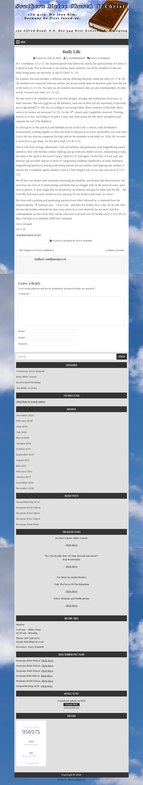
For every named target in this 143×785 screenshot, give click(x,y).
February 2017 (24, 471)
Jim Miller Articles (26, 388)
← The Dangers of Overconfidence (35, 250)
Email (21, 337)
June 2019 (21, 426)
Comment (24, 293)
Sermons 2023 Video (27, 524)
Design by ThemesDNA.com (71, 780)
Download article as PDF (29, 235)
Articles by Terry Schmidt (77, 240)
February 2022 (24, 421)
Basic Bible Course (26, 376)
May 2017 (21, 466)
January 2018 (23, 443)
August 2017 (23, 460)
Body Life (71, 51)
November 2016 (25, 488)
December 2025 (25, 415)
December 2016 (25, 482)
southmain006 (77, 58)
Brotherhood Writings (28, 382)
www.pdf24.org (71, 708)
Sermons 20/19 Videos (28, 507)
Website (23, 344)
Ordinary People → (116, 250)
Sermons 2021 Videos (28, 513)
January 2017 (23, 477)
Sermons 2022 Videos (28, 519)
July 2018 (21, 432)
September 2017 (25, 454)
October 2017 (23, 449)
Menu (23, 42)
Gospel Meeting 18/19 (28, 502)
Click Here (71, 545)
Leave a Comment (100, 58)
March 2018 (22, 438)
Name (21, 331)
